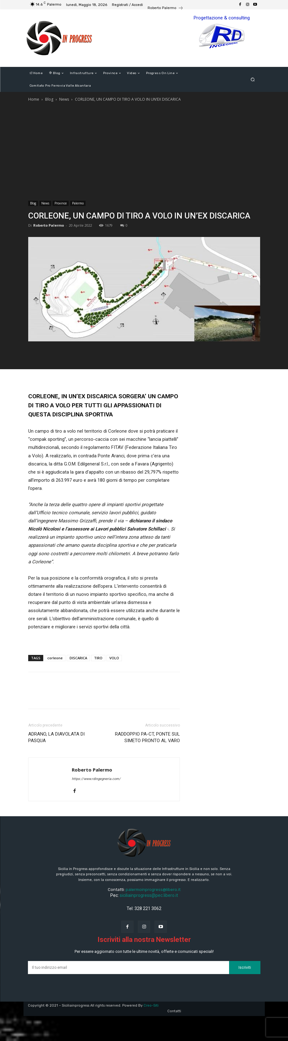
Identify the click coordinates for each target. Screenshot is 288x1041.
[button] (252, 79)
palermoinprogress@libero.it (153, 889)
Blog (49, 99)
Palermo (78, 203)
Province (61, 203)
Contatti (174, 1011)
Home (33, 99)
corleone (55, 658)
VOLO (114, 658)
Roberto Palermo (48, 225)
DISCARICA (78, 658)
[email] (128, 967)
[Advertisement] (144, 150)
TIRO (98, 658)
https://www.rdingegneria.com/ (96, 779)
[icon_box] (165, 8)
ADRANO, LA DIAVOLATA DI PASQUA (56, 737)
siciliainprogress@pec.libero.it (149, 895)
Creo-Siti (151, 1005)
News (64, 99)
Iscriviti (244, 967)
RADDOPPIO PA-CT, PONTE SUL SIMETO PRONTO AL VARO (147, 737)
